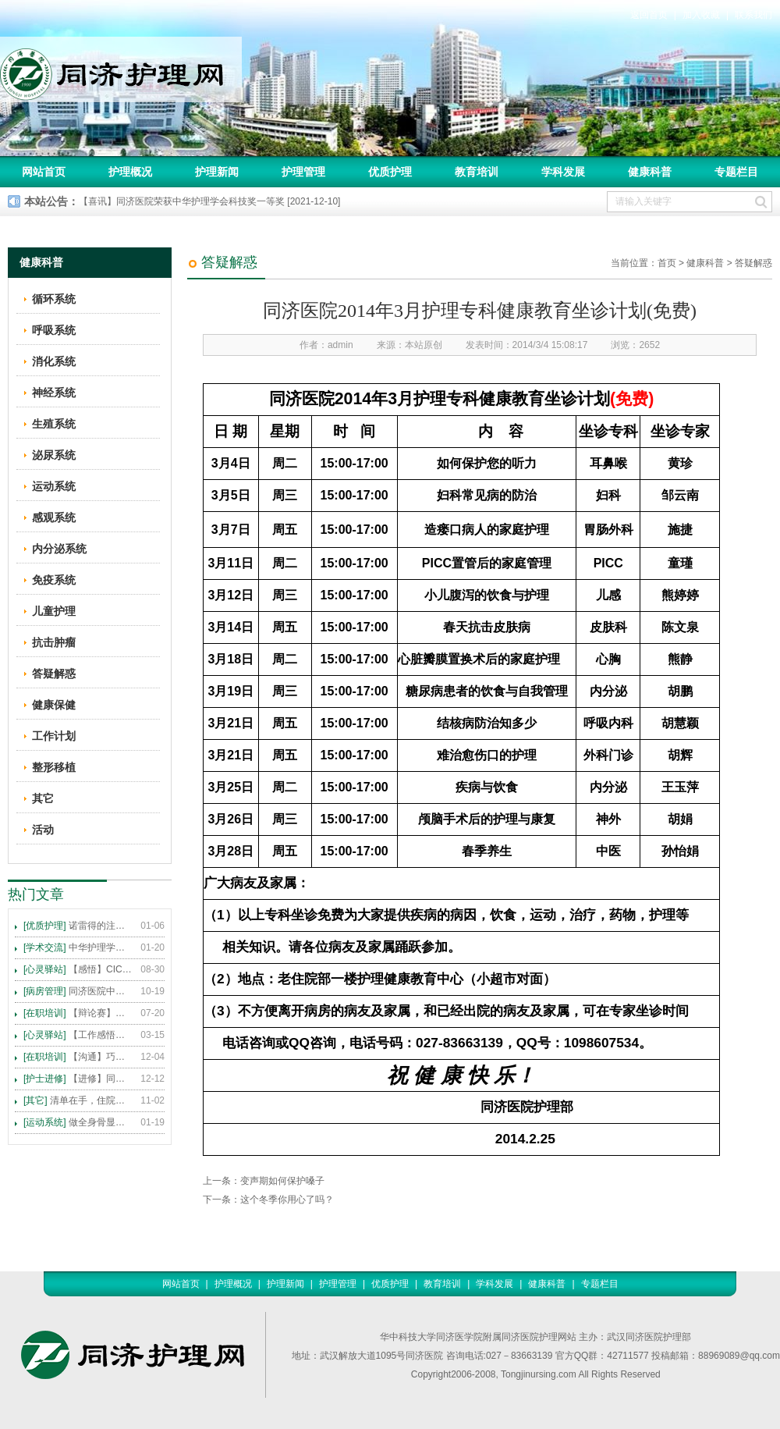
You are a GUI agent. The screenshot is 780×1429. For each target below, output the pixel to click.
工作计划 (54, 736)
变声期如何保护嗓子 (282, 1180)
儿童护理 (54, 611)
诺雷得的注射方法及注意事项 (78, 925)
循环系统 (54, 299)
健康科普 (650, 171)
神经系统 (54, 392)
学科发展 (563, 171)
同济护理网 (121, 69)
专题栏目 (736, 171)
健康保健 (54, 705)
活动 (43, 829)
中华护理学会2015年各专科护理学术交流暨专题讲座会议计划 (78, 947)
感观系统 (54, 517)
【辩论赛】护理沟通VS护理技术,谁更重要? (78, 1013)
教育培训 (476, 171)
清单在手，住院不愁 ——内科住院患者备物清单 (78, 1100)
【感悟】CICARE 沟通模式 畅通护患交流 (78, 969)
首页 (667, 263)
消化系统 (54, 361)
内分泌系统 (59, 548)
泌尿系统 (54, 455)
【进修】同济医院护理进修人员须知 (78, 1078)
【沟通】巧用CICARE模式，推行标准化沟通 (78, 1056)
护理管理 (303, 171)
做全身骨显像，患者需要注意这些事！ (78, 1122)
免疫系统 (54, 580)
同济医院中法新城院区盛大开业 (78, 991)
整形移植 (54, 767)
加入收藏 (701, 14)
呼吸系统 (54, 330)
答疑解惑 (753, 263)
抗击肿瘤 (54, 642)
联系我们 (753, 14)
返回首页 (649, 14)
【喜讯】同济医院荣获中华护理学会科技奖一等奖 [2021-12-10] (209, 201)
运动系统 (54, 486)
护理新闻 (217, 171)
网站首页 (44, 171)
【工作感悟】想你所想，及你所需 (78, 1034)
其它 (43, 798)
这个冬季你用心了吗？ (287, 1199)
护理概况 (130, 171)
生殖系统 (54, 424)
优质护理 (390, 171)
